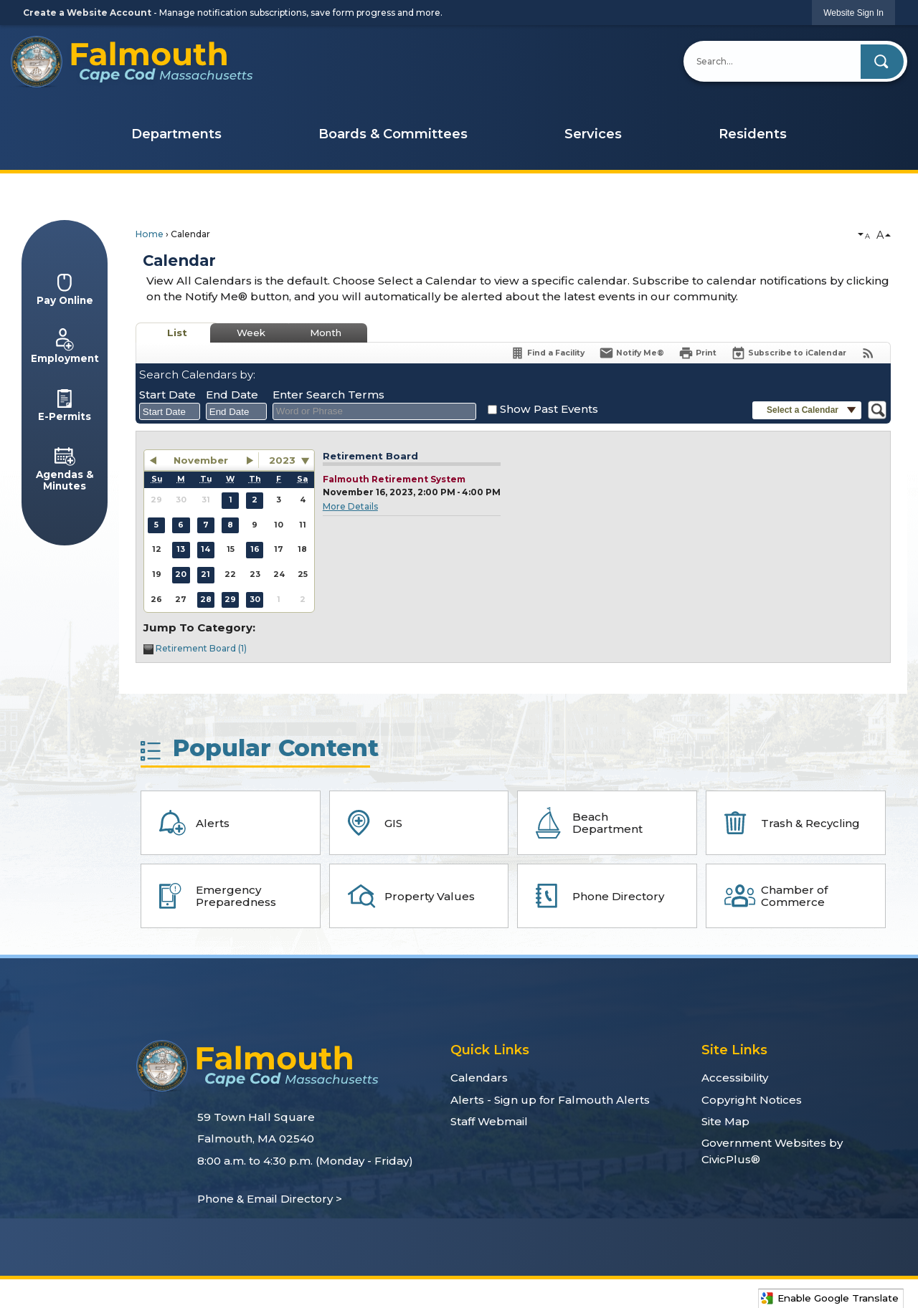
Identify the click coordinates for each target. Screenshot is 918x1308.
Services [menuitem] (593, 133)
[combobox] (169, 411)
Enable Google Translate (829, 1298)
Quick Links (489, 1049)
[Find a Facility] (547, 353)
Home (150, 234)
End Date (232, 394)
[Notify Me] (631, 353)
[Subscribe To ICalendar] (788, 353)
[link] (853, 12)
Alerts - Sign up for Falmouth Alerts (550, 1100)
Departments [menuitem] (176, 133)
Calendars (479, 1077)
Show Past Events (549, 409)
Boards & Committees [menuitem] (393, 133)
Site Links (734, 1049)
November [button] (201, 460)
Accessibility (734, 1077)
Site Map (725, 1121)
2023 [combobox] (282, 460)
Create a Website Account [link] (87, 12)
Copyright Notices (751, 1100)
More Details (350, 506)
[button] (882, 62)
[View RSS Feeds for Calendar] (868, 353)
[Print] (697, 353)
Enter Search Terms (328, 394)
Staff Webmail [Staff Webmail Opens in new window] (489, 1121)
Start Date (167, 394)
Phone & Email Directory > (269, 1199)
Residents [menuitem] (753, 133)
